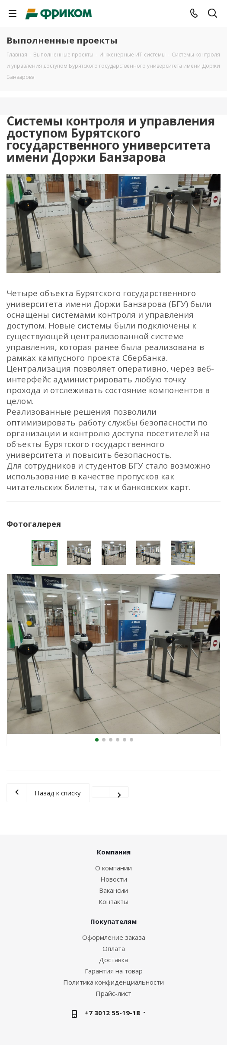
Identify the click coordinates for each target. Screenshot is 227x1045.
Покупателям (113, 921)
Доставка (113, 959)
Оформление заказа (113, 937)
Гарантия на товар (114, 971)
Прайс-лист (113, 993)
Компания (114, 852)
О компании (113, 868)
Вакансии (113, 890)
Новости (113, 879)
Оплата (113, 948)
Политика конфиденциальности (113, 982)
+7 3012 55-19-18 (112, 1012)
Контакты (113, 901)
